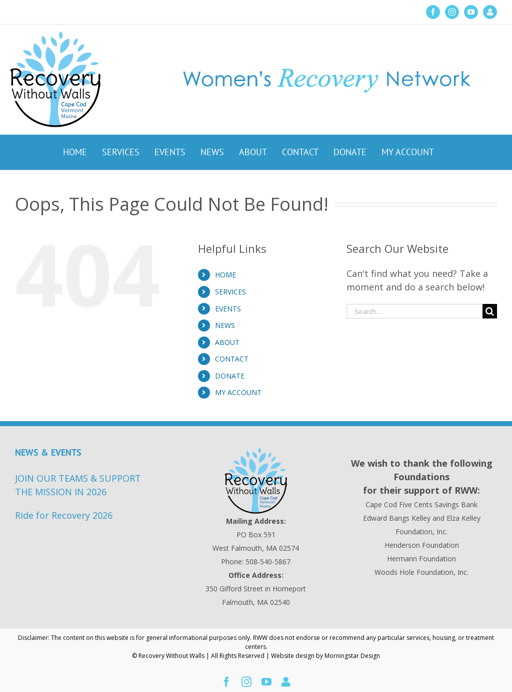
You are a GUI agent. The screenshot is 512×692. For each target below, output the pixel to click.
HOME (225, 274)
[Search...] (414, 311)
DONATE (229, 376)
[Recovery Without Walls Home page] (255, 481)
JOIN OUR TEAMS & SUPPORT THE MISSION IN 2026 (78, 485)
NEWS (225, 325)
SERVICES (230, 291)
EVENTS (228, 308)
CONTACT (231, 359)
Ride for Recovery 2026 (63, 515)
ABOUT (227, 342)
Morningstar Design (352, 655)
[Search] (489, 311)
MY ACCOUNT (238, 392)
